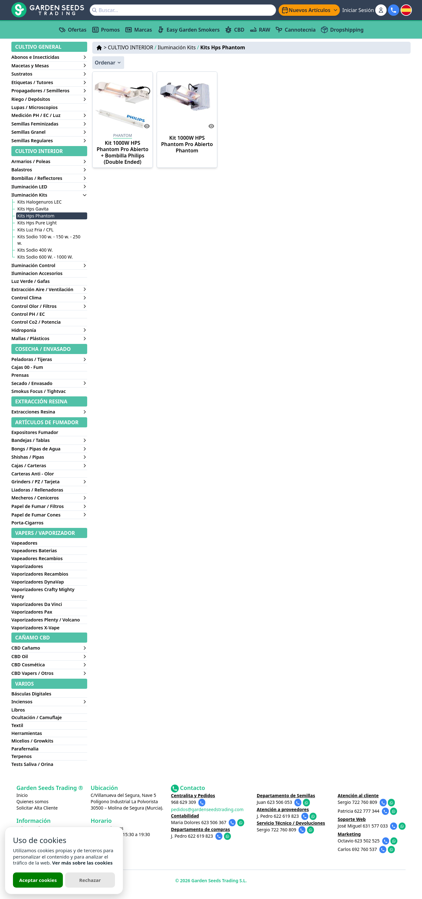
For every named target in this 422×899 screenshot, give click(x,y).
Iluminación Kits (178, 47)
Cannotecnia (295, 30)
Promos (106, 30)
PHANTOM (122, 135)
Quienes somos (32, 801)
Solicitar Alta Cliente (37, 808)
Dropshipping (342, 30)
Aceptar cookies (38, 880)
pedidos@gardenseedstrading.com (207, 809)
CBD (234, 30)
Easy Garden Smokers (188, 30)
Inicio (22, 795)
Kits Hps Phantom (222, 47)
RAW (260, 30)
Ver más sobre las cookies (82, 862)
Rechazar (90, 880)
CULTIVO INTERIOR (132, 47)
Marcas (138, 30)
